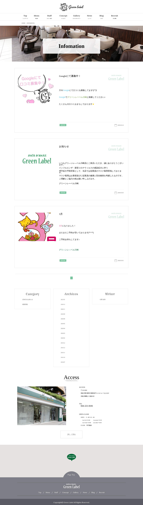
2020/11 (63, 309)
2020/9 (63, 314)
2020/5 (63, 323)
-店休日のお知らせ (27, 299)
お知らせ (64, 146)
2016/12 (63, 347)
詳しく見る (71, 434)
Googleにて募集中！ (70, 76)
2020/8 (63, 319)
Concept (63, 17)
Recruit (114, 17)
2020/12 (63, 304)
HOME (23, 23)
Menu (36, 17)
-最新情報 (25, 304)
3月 (61, 214)
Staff (49, 17)
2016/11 (63, 352)
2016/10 (63, 357)
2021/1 (63, 299)
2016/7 (63, 362)
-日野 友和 (102, 299)
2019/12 (63, 343)
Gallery (77, 17)
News (89, 17)
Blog (101, 17)
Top (25, 17)
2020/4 (63, 328)
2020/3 (63, 333)
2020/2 (63, 338)
